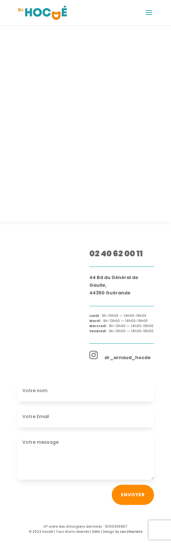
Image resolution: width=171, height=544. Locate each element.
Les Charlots (131, 531)
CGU (96, 531)
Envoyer (133, 494)
